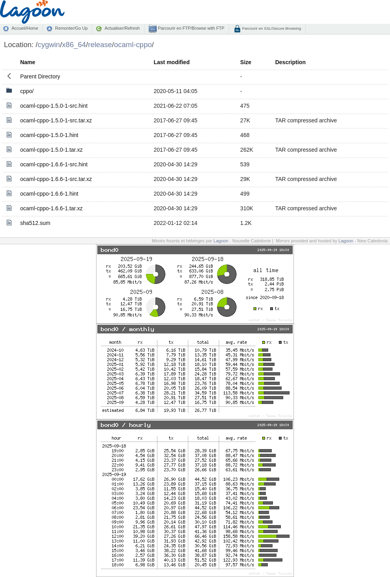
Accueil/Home (24, 28)
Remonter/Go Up (71, 28)
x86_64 (74, 44)
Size (245, 62)
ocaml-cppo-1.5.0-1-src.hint (53, 106)
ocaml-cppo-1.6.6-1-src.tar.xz (56, 179)
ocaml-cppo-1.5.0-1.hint (49, 135)
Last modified (171, 62)
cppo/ (27, 91)
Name (27, 62)
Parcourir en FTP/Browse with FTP (190, 28)
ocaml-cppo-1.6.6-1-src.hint (53, 164)
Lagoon (221, 240)
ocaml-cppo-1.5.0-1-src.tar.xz (56, 120)
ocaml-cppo (132, 44)
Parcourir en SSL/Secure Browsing (271, 28)
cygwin (49, 44)
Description (290, 62)
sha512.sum (35, 223)
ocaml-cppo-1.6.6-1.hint (49, 193)
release (100, 44)
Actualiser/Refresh (122, 28)
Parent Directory (40, 76)
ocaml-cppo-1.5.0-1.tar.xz (51, 150)
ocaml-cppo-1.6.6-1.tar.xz (51, 208)
